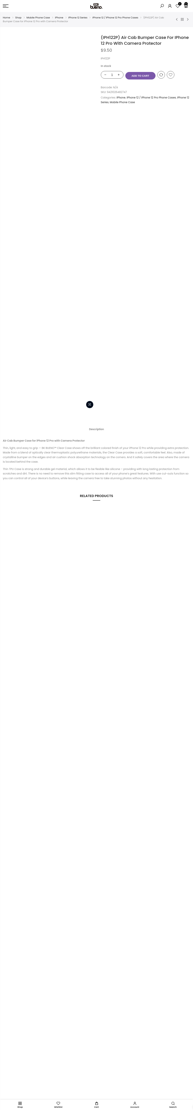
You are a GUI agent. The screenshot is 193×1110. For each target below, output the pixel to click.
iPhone (59, 17)
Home (6, 17)
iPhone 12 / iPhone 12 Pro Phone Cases (115, 17)
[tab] (96, 129)
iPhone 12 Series (77, 17)
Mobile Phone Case (38, 17)
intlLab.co (25, 1095)
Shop (18, 17)
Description (96, 129)
